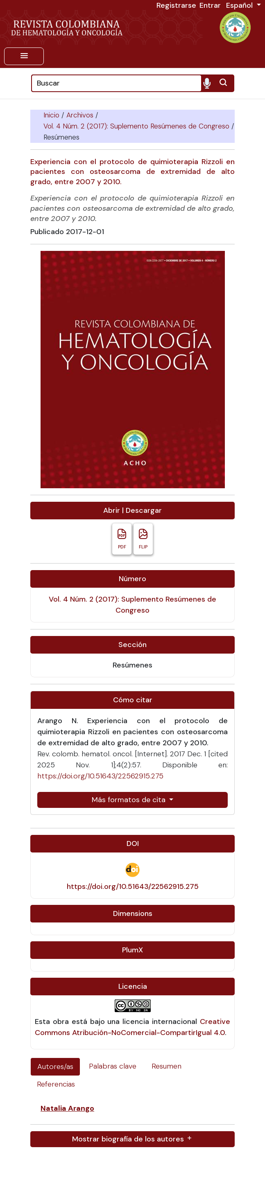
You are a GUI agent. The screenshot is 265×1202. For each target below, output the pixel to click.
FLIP (143, 539)
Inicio (52, 115)
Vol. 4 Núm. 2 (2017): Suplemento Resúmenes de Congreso (137, 126)
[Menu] (24, 56)
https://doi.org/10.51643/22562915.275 (100, 776)
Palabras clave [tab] (112, 1066)
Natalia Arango (67, 1108)
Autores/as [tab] (55, 1066)
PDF (122, 539)
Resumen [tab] (166, 1066)
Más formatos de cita (130, 800)
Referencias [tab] (56, 1084)
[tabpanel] (132, 1125)
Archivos (80, 115)
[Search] (116, 83)
